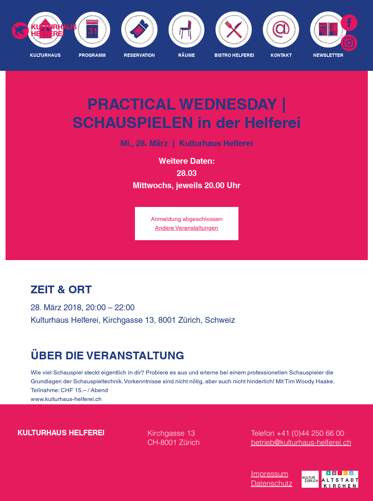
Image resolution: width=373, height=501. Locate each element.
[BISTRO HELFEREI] (234, 55)
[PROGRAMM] (92, 55)
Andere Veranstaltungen (186, 227)
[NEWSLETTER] (328, 55)
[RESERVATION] (139, 55)
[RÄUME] (187, 55)
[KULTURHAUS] (45, 55)
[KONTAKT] (281, 55)
